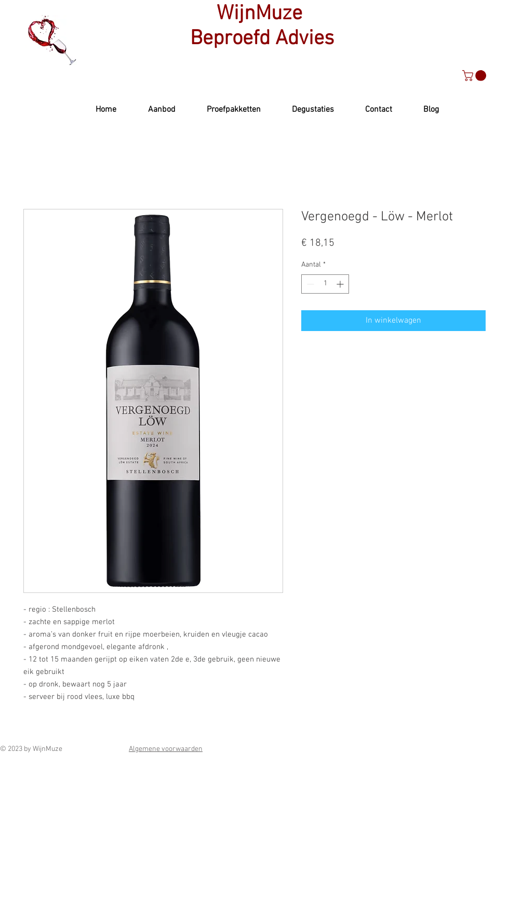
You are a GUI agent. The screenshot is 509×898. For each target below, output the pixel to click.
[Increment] (340, 284)
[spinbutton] (325, 284)
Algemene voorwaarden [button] (166, 749)
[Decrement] (309, 284)
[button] (475, 75)
